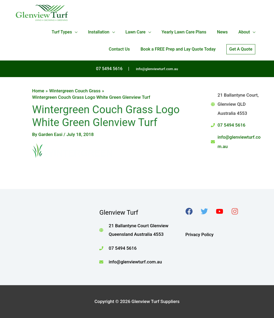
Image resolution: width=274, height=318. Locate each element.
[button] (240, 49)
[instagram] (238, 211)
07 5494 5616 (232, 125)
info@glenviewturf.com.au (157, 69)
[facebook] (192, 211)
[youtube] (223, 211)
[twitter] (208, 211)
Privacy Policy (199, 234)
